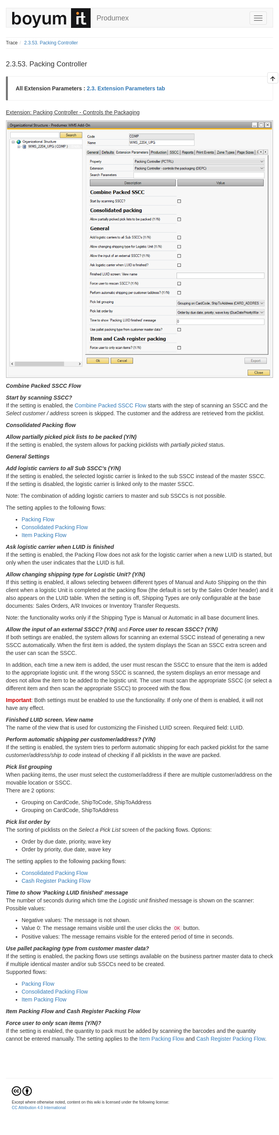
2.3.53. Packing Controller (51, 43)
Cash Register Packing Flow (56, 881)
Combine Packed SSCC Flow (110, 405)
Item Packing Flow (44, 535)
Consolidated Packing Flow (55, 527)
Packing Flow (38, 519)
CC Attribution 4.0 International (39, 1108)
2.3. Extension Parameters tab (126, 88)
